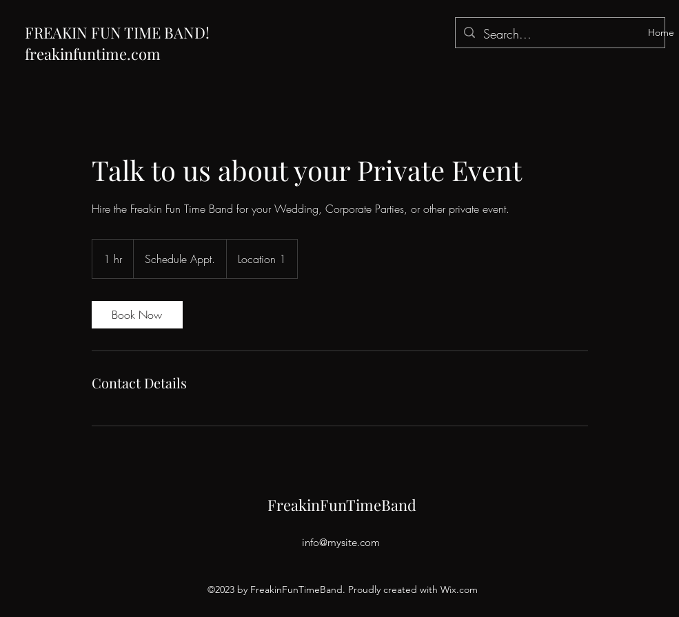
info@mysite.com (341, 542)
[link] (137, 314)
